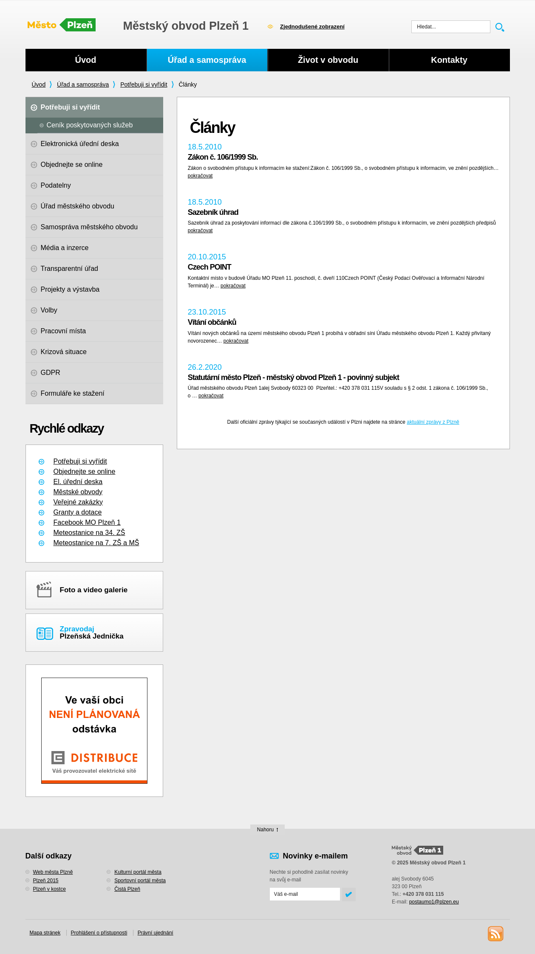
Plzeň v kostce (49, 889)
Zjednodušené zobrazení (312, 26)
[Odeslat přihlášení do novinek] (305, 894)
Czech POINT (209, 267)
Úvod (39, 84)
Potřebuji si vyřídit (143, 84)
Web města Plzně (53, 872)
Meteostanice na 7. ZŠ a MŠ (96, 542)
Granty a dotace (78, 512)
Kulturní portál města (137, 872)
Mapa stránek (45, 933)
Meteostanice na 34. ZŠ (89, 532)
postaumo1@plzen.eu (434, 902)
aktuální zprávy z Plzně (433, 422)
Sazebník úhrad (213, 212)
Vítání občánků (212, 322)
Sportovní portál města (140, 881)
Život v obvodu (328, 60)
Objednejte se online (85, 471)
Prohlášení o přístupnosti (99, 933)
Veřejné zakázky (78, 502)
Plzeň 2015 (46, 881)
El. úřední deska (78, 481)
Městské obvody (78, 491)
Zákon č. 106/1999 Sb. (223, 157)
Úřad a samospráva (83, 84)
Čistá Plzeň (127, 889)
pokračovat (200, 176)
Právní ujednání (155, 933)
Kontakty (449, 60)
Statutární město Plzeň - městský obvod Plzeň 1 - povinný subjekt (293, 377)
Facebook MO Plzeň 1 (87, 522)
